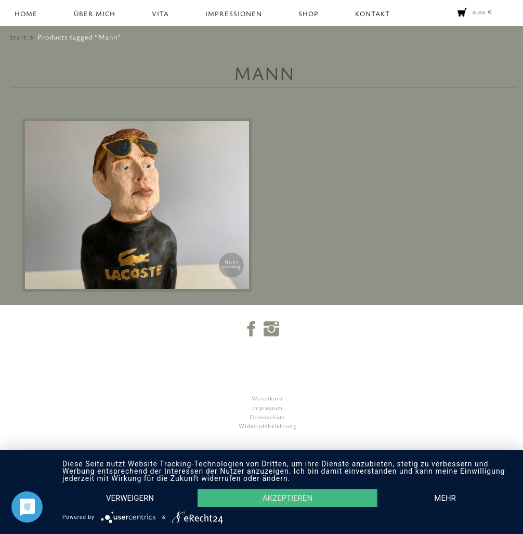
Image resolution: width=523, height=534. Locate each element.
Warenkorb (267, 398)
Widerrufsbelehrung (267, 425)
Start (18, 37)
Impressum (267, 407)
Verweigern (130, 498)
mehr (445, 498)
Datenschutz (267, 417)
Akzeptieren (287, 498)
